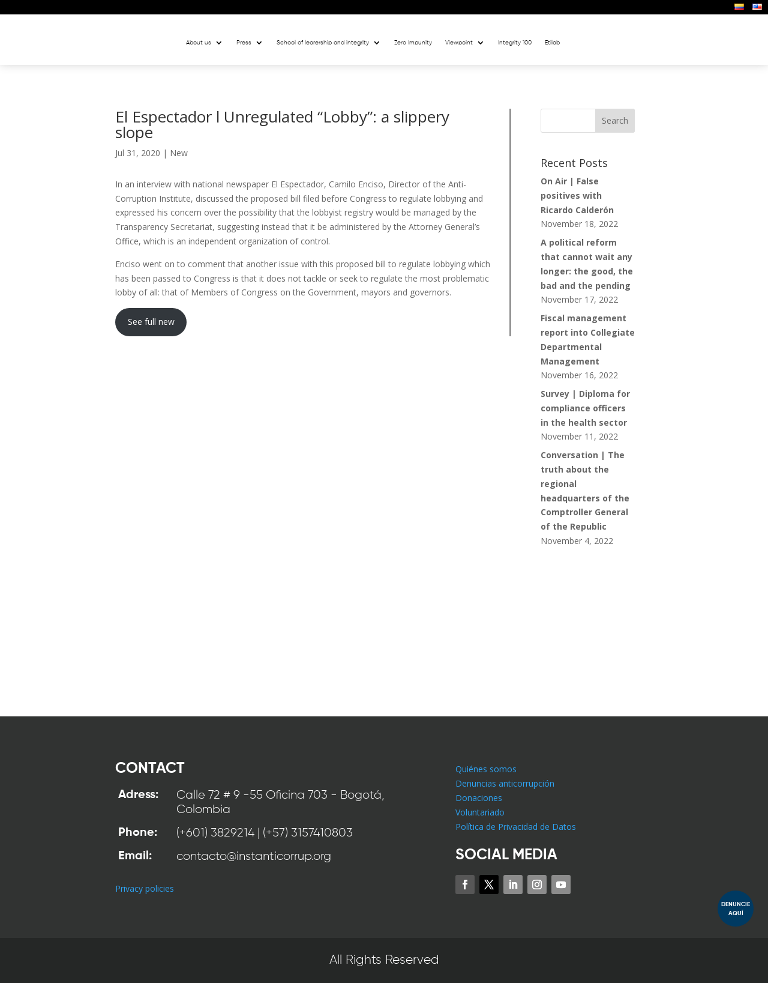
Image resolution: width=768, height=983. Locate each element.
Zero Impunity (413, 43)
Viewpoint (459, 43)
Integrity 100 (515, 43)
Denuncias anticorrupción (504, 783)
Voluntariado (480, 812)
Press (243, 43)
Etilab (552, 43)
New (179, 153)
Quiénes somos (486, 769)
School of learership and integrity (323, 43)
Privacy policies (144, 888)
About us (198, 43)
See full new (151, 321)
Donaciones (478, 797)
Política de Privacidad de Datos (515, 826)
